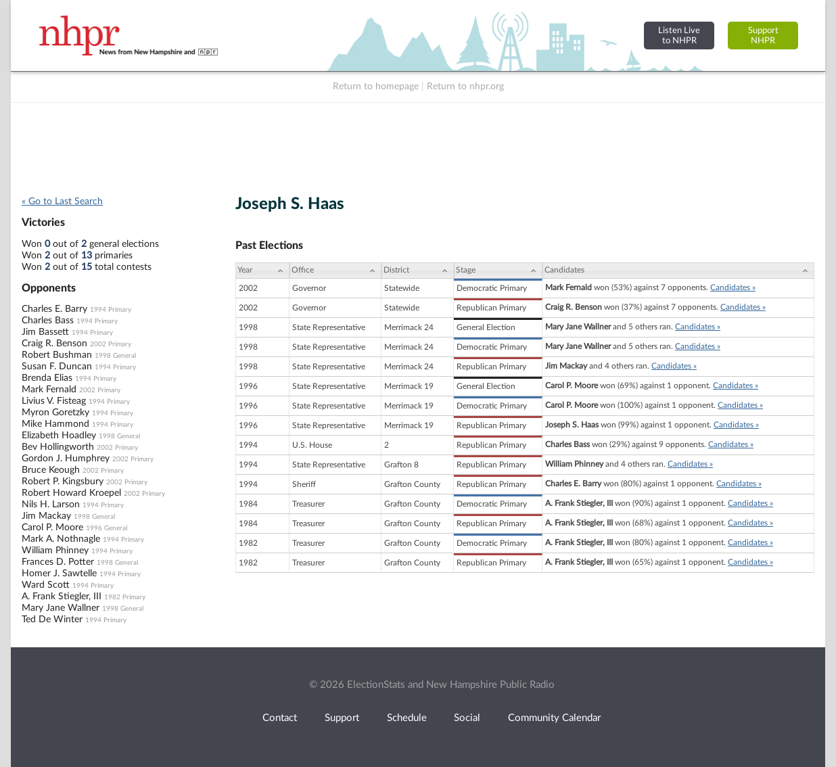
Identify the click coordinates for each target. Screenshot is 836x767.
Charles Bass (48, 320)
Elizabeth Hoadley (59, 435)
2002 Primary (110, 344)
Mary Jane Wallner (60, 608)
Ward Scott (46, 585)
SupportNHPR (763, 35)
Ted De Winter (52, 619)
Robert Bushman (57, 355)
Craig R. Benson (54, 343)
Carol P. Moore (52, 527)
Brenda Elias (47, 378)
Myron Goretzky (55, 412)
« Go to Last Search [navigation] (62, 201)
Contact (279, 718)
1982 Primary (124, 597)
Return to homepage (376, 86)
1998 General (115, 355)
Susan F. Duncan (57, 366)
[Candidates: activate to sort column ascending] (678, 270)
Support (342, 718)
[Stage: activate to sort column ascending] (498, 270)
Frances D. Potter (58, 562)
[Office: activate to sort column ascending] (335, 270)
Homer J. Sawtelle (59, 573)
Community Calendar (554, 718)
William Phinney (55, 550)
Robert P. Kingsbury (62, 481)
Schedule (407, 718)
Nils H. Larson (51, 504)
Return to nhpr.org (465, 86)
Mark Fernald (49, 389)
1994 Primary (110, 309)
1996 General (106, 528)
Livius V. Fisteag (54, 401)
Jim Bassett (45, 332)
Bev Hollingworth (58, 447)
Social (467, 718)
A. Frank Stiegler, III (61, 596)
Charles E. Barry (54, 309)
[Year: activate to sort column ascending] (262, 270)
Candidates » (733, 287)
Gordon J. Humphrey (66, 458)
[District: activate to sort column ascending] (417, 270)
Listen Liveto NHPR (679, 35)
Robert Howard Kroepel (71, 493)
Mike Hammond (55, 424)
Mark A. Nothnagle (61, 539)
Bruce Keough (51, 470)
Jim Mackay (46, 516)
